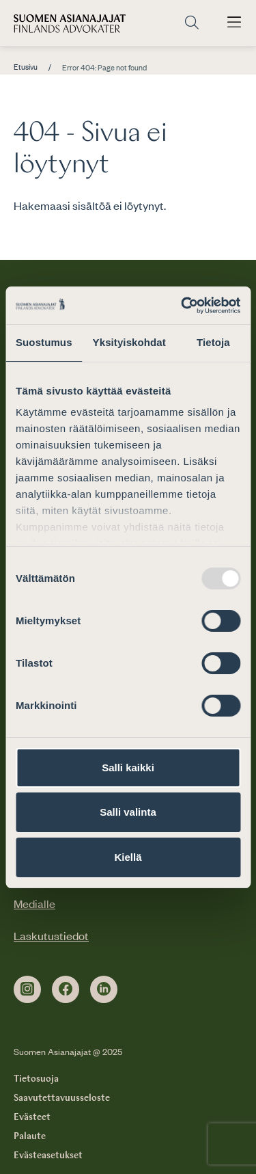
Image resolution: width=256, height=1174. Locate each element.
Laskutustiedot (51, 935)
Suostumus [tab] (44, 342)
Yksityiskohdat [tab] (129, 342)
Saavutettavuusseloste (62, 1098)
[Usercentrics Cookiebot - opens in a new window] (182, 306)
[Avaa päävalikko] (234, 23)
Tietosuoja (36, 1079)
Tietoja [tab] (213, 342)
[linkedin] (103, 989)
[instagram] (27, 989)
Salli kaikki (128, 767)
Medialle (34, 903)
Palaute (30, 1136)
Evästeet (32, 1117)
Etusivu (26, 67)
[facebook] (65, 989)
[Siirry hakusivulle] (192, 23)
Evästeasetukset (48, 1155)
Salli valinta (128, 812)
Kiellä (127, 857)
